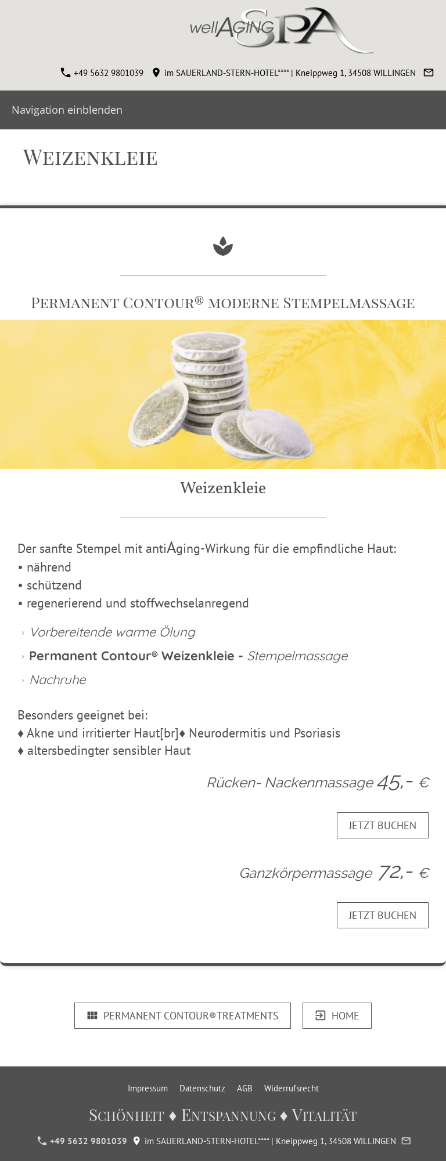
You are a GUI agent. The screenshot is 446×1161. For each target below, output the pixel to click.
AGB (245, 1088)
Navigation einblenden (67, 110)
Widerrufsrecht (291, 1088)
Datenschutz (202, 1088)
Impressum (148, 1088)
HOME (337, 1015)
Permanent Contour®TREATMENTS (183, 1015)
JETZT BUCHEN (382, 825)
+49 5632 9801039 (102, 72)
